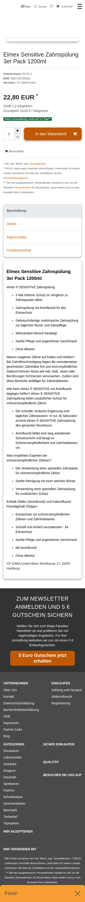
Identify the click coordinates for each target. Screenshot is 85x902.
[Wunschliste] (51, 6)
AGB (6, 716)
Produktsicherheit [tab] (19, 250)
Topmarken (11, 823)
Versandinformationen (15, 178)
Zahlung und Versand (67, 690)
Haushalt (9, 777)
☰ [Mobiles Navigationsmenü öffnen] (80, 6)
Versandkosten (37, 163)
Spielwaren (11, 784)
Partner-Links (12, 729)
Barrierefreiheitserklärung (21, 710)
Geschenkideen (14, 803)
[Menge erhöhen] (17, 131)
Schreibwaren (13, 797)
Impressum (11, 723)
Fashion (9, 790)
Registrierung (61, 703)
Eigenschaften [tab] (17, 237)
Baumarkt (10, 810)
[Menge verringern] (17, 137)
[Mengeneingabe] (8, 134)
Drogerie (9, 770)
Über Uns (10, 690)
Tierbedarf (10, 816)
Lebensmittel (12, 757)
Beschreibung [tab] (16, 210)
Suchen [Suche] (40, 6)
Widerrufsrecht (62, 696)
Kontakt (8, 696)
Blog (26, 6)
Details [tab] (12, 224)
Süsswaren (11, 751)
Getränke (10, 764)
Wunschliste (14, 151)
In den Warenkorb (56, 134)
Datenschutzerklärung (18, 703)
